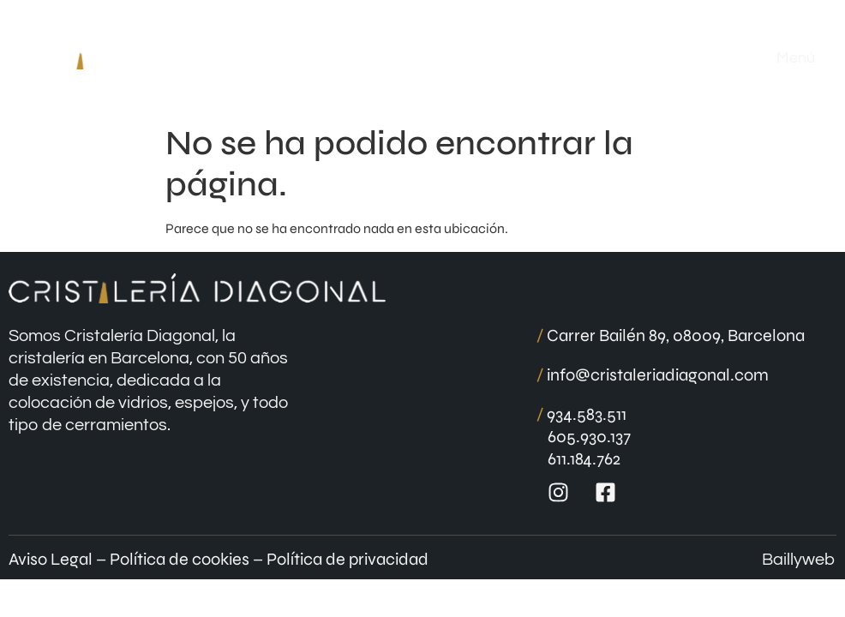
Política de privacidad (347, 559)
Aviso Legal (51, 559)
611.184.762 (584, 459)
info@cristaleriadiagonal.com (652, 375)
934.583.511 (581, 414)
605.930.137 (589, 436)
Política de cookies (179, 559)
